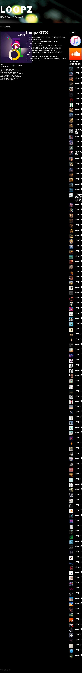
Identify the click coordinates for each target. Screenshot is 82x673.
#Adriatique (8, 69)
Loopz (16, 9)
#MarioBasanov (5, 76)
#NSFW (2, 78)
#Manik (21, 73)
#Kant (16, 72)
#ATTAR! (15, 69)
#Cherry (18, 70)
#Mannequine (4, 75)
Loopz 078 (37, 32)
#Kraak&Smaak (13, 73)
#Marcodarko (14, 75)
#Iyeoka (10, 72)
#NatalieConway (16, 76)
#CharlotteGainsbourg (7, 70)
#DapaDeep (4, 72)
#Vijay (12, 79)
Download (17, 65)
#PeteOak (9, 78)
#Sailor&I (16, 78)
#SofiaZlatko (4, 79)
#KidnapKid (4, 73)
